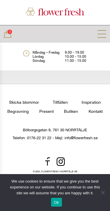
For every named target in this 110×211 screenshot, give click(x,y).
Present (46, 111)
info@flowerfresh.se (81, 138)
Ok (56, 202)
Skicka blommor (24, 102)
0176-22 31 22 (39, 138)
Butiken (71, 111)
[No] (103, 192)
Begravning (18, 111)
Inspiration (91, 102)
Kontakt (96, 111)
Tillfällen (60, 102)
